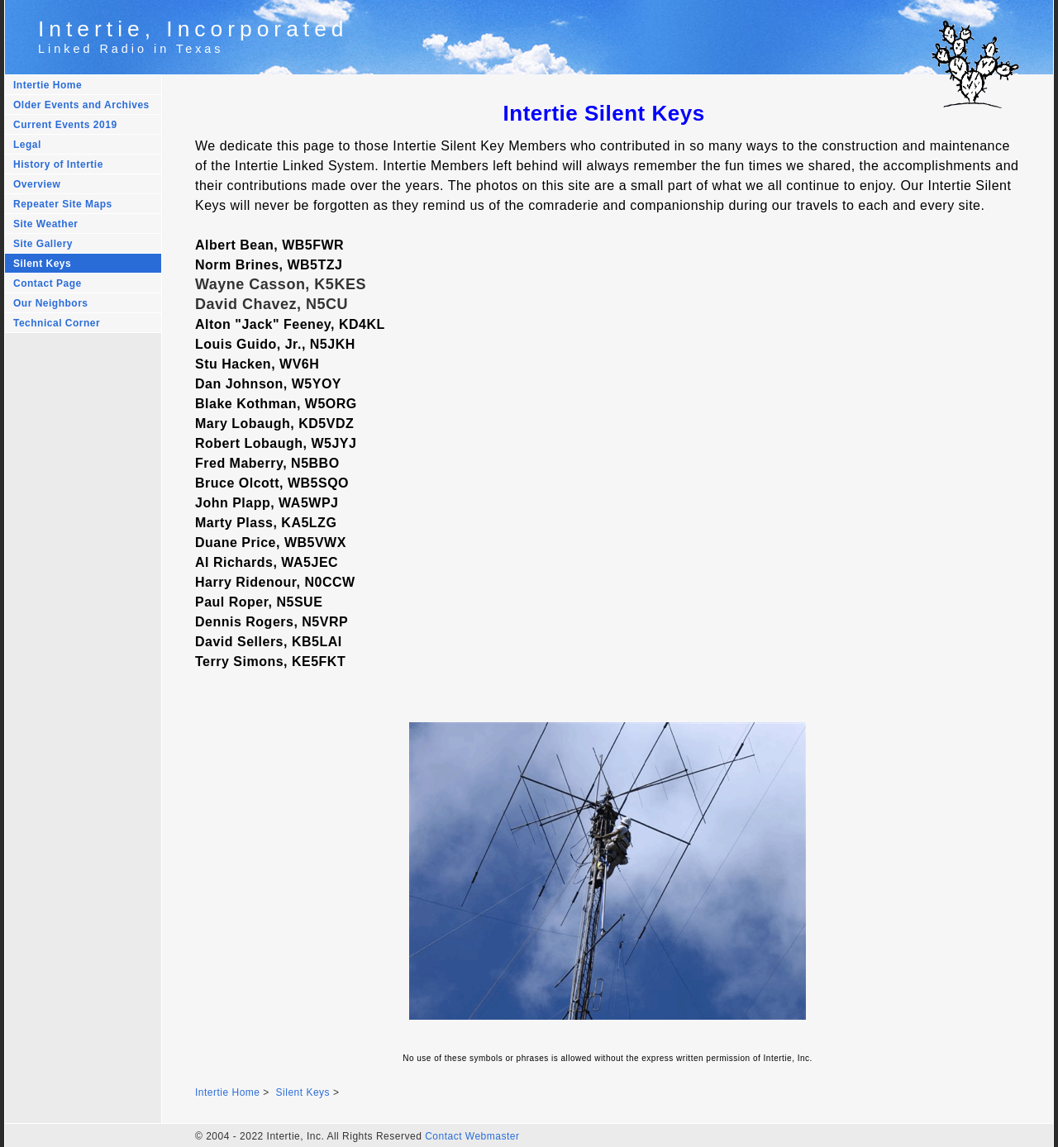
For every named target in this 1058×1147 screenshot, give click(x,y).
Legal (27, 144)
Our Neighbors (50, 303)
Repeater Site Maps (62, 204)
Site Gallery (43, 244)
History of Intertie (58, 164)
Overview (36, 184)
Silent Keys (42, 263)
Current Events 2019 (65, 125)
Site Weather (45, 224)
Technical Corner (56, 323)
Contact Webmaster (472, 1136)
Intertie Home (47, 85)
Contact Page (47, 283)
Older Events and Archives (81, 105)
